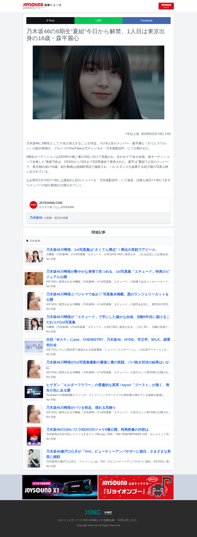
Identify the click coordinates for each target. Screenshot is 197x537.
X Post (50, 20)
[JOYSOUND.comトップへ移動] (166, 6)
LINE (98, 20)
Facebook (147, 20)
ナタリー (40, 8)
